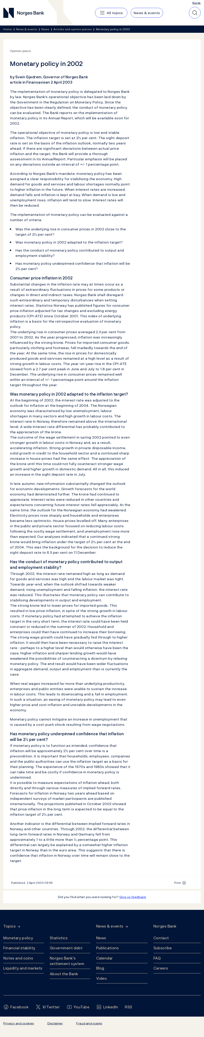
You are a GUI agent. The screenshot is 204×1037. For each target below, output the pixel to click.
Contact (161, 938)
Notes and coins (18, 958)
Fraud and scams (89, 1023)
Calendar (104, 958)
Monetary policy (18, 938)
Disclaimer (55, 1023)
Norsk (196, 3)
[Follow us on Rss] (128, 1007)
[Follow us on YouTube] (78, 1007)
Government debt (66, 948)
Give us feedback (132, 897)
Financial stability (19, 948)
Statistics (59, 938)
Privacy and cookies (18, 1023)
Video (101, 978)
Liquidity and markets (23, 968)
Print (177, 883)
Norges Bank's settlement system (67, 961)
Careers (160, 968)
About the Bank (64, 974)
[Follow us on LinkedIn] (107, 1007)
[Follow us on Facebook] (16, 1007)
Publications (107, 948)
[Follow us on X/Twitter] (47, 1007)
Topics (9, 926)
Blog (100, 968)
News (101, 938)
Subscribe (162, 948)
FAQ (157, 958)
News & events (109, 926)
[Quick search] (195, 13)
